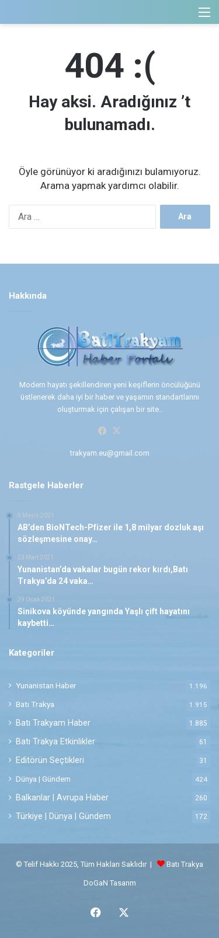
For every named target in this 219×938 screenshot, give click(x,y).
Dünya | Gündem (43, 778)
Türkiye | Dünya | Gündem (63, 816)
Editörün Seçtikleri (50, 760)
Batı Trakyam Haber (53, 722)
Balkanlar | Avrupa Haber (62, 797)
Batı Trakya (35, 704)
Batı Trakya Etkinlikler (55, 741)
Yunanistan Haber (46, 685)
